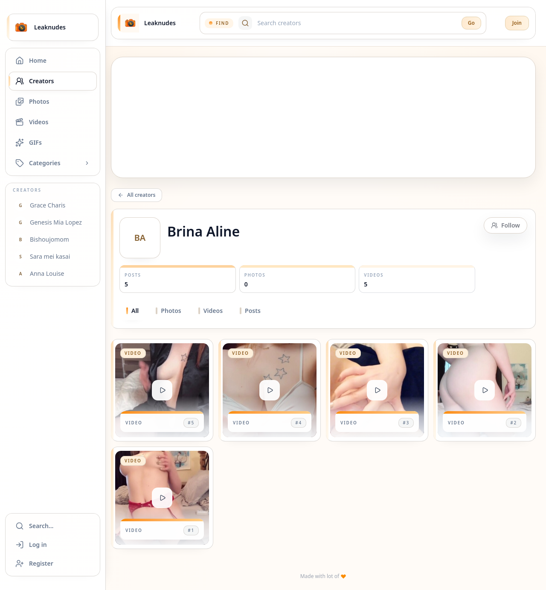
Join (517, 22)
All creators (136, 195)
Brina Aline (203, 231)
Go (471, 22)
